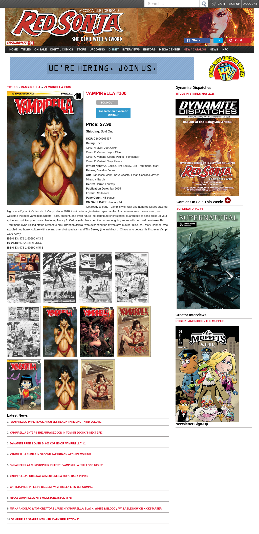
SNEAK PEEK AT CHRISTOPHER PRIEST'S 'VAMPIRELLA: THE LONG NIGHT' (56, 465)
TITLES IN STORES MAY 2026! (195, 93)
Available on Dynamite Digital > (113, 113)
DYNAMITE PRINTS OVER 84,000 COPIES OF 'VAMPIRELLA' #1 (47, 443)
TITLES (12, 87)
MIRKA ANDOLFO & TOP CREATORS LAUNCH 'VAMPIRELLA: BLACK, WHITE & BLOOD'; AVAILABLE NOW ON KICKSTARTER (86, 508)
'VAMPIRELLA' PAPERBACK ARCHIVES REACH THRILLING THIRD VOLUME (55, 421)
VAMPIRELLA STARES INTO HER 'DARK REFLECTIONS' (45, 519)
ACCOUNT (250, 3)
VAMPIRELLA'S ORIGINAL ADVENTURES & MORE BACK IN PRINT (50, 476)
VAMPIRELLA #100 (57, 87)
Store (81, 49)
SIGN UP (234, 3)
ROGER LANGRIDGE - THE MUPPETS (200, 321)
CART (221, 3)
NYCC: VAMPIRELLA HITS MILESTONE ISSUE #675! (41, 497)
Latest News (17, 415)
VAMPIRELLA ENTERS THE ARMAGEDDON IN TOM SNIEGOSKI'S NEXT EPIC (56, 432)
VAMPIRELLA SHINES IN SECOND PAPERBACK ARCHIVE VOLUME (50, 454)
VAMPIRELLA (30, 87)
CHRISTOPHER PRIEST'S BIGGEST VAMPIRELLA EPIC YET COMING (51, 487)
